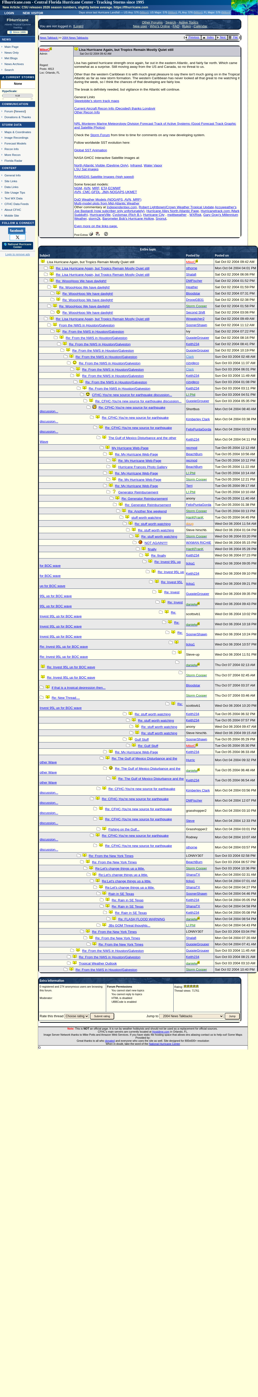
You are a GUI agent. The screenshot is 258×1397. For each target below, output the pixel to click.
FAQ (176, 26)
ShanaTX (193, 875)
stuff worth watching (146, 517)
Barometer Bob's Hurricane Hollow (128, 218)
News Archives (14, 64)
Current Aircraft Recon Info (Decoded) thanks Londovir (115, 108)
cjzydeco (192, 363)
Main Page (12, 46)
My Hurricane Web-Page (130, 448)
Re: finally (158, 555)
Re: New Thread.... (66, 698)
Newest (20, 111)
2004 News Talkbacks (75, 37)
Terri (189, 486)
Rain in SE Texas (121, 894)
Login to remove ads (17, 254)
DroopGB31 (195, 300)
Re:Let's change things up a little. (120, 868)
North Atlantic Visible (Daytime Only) (101, 165)
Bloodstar (193, 293)
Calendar (200, 26)
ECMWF (114, 188)
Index (208, 37)
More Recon (12, 154)
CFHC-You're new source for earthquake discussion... (132, 395)
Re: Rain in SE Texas (128, 900)
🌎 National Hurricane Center (18, 245)
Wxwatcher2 (195, 319)
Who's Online (160, 26)
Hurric (190, 760)
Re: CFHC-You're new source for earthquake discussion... (138, 401)
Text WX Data (13, 198)
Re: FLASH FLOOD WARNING (141, 919)
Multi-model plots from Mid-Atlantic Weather (106, 203)
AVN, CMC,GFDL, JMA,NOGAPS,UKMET (105, 192)
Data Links (11, 187)
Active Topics (188, 22)
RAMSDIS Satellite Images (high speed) (104, 177)
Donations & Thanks (18, 117)
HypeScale (9, 91)
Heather (192, 287)
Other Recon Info (87, 112)
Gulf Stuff (142, 739)
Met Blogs (11, 58)
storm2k (94, 218)
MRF (95, 188)
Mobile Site (12, 215)
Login (9, 12)
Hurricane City (154, 215)
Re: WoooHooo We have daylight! (81, 281)
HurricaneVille (100, 215)
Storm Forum (100, 135)
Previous (192, 37)
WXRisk (195, 215)
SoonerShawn (196, 325)
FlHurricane (18, 20)
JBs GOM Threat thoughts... (129, 925)
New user (140, 26)
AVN (87, 188)
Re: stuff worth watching (153, 524)
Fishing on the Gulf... (123, 829)
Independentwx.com (122, 207)
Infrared (136, 165)
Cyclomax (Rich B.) (126, 215)
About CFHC (13, 209)
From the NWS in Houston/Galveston (86, 325)
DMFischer (194, 281)
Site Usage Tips (15, 192)
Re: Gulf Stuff (148, 746)
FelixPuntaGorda (198, 429)
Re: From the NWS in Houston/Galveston (93, 331)
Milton (144, 12)
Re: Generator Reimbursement (145, 499)
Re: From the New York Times (111, 856)
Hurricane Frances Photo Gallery (142, 467)
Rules (186, 26)
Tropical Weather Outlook (98, 963)
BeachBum (194, 454)
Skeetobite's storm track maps (96, 101)
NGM (78, 188)
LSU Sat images (86, 169)
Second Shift (195, 312)
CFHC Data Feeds (17, 203)
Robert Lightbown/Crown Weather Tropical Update (176, 207)
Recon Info (12, 149)
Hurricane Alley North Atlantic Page (172, 211)
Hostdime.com (160, 1031)
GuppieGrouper (197, 338)
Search (9, 69)
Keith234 (192, 344)
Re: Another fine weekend (147, 511)
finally (152, 549)
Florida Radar (13, 160)
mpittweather (176, 215)
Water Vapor (153, 165)
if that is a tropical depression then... (78, 688)
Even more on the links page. (96, 226)
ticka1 (190, 563)
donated (110, 1040)
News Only (12, 52)
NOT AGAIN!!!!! (156, 543)
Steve (190, 821)
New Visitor (33, 12)
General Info (13, 175)
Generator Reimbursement (138, 492)
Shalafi (191, 274)
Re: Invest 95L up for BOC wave (64, 647)
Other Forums (152, 22)
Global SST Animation (90, 150)
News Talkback (49, 37)
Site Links (11, 181)
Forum (9, 111)
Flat (233, 37)
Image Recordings (16, 137)
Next (221, 37)
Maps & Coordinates (18, 132)
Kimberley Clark (198, 419)
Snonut (161, 218)
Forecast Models (15, 143)
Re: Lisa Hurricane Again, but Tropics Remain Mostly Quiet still (102, 268)
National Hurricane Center (164, 1043)
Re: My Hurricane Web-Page (136, 454)
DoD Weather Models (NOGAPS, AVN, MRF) (108, 199)
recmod (191, 448)
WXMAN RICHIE (198, 543)
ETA (104, 188)
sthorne (191, 268)
